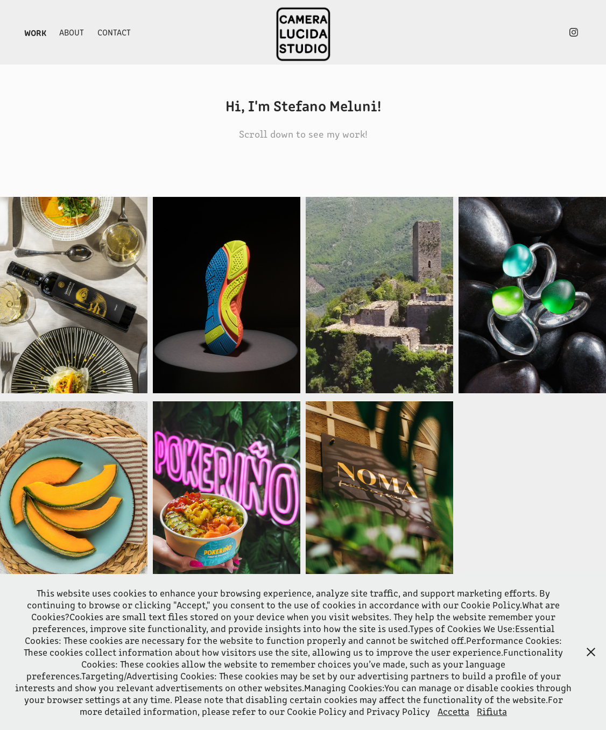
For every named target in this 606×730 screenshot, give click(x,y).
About (71, 32)
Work (35, 32)
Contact (114, 32)
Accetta (453, 711)
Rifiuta (492, 711)
